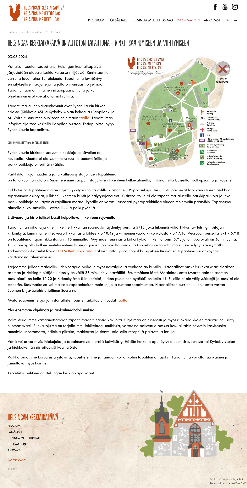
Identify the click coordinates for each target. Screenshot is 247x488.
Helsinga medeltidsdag (152, 20)
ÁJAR (240, 479)
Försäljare (118, 20)
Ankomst (212, 20)
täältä (122, 300)
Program (96, 20)
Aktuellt (55, 32)
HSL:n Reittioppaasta (75, 251)
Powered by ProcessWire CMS (228, 483)
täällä (84, 118)
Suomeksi (232, 20)
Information (188, 20)
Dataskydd (17, 460)
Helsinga (13, 32)
